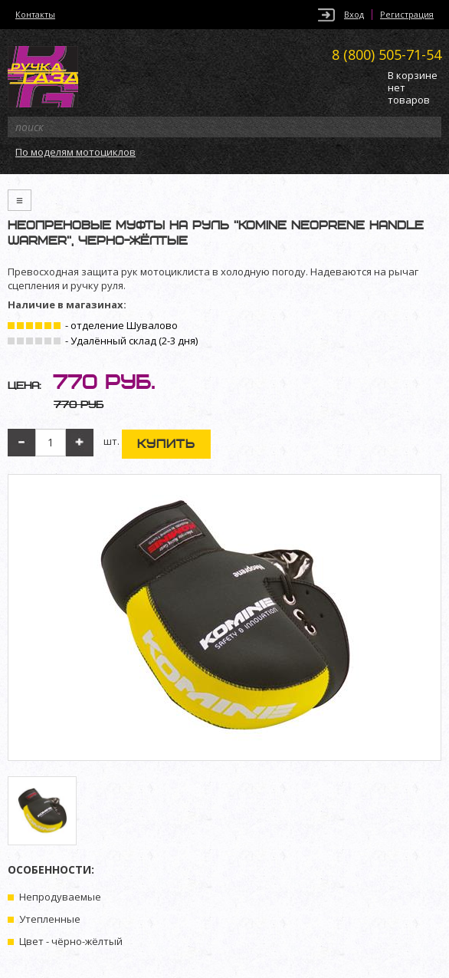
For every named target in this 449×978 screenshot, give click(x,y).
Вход (354, 14)
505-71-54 (386, 54)
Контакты (35, 14)
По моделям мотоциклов (75, 152)
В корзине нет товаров (413, 88)
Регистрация (407, 14)
